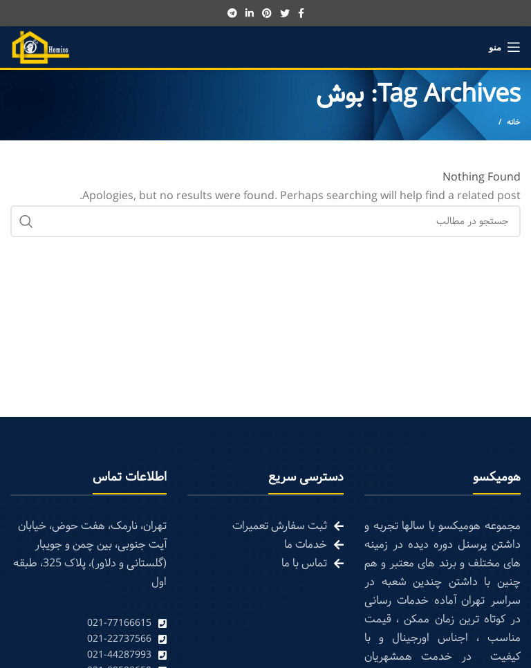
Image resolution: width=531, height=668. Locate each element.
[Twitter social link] (285, 13)
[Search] (265, 221)
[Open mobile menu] (505, 47)
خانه (514, 122)
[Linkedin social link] (249, 13)
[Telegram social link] (232, 13)
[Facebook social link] (301, 13)
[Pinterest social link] (267, 13)
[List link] (88, 623)
